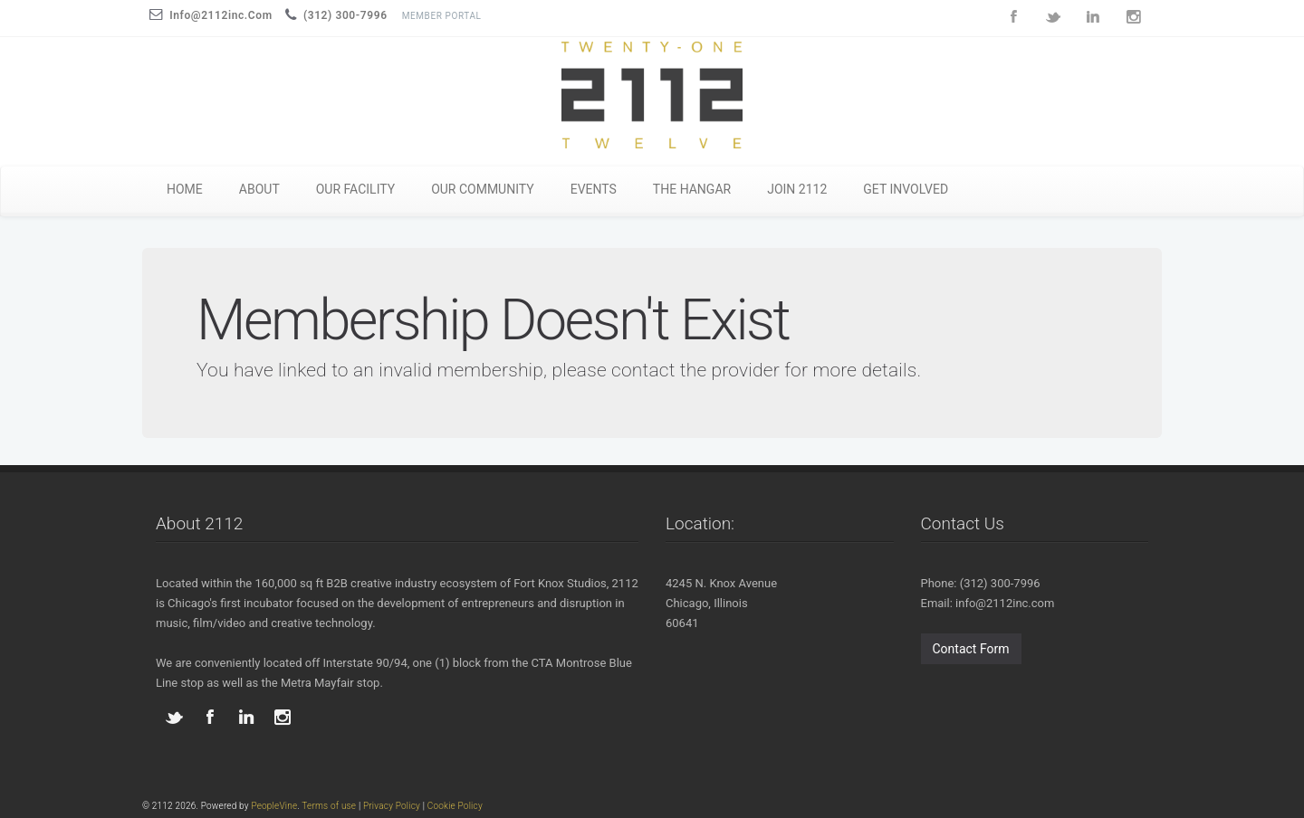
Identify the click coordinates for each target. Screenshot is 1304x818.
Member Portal (442, 16)
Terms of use (329, 806)
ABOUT (259, 189)
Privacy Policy (391, 806)
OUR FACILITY (355, 189)
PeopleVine (274, 806)
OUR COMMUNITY (482, 189)
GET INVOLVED (905, 189)
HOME (185, 189)
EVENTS (593, 189)
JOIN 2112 (797, 189)
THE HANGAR (692, 189)
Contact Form (971, 649)
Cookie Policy (455, 806)
